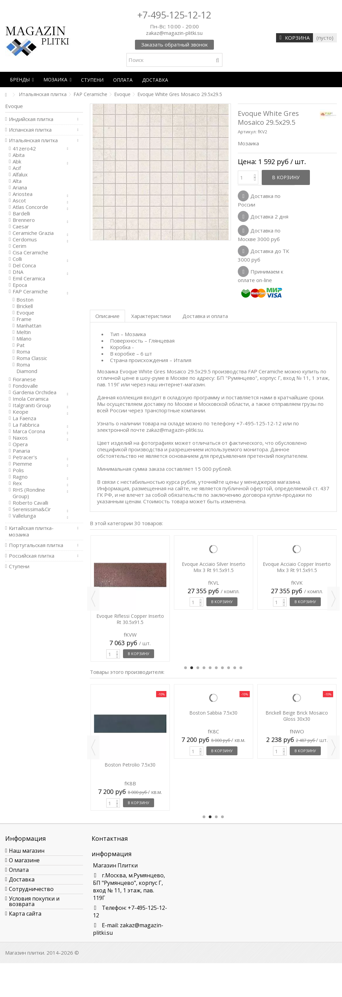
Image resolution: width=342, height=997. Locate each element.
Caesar (21, 226)
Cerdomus (25, 239)
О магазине (24, 860)
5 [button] (210, 667)
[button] (22, 79)
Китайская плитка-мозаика (31, 531)
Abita (19, 155)
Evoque (25, 312)
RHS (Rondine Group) (29, 493)
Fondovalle (25, 386)
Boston (24, 299)
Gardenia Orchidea (34, 392)
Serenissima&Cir (32, 509)
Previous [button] (93, 599)
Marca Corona (29, 431)
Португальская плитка (36, 545)
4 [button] (204, 667)
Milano (23, 338)
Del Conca (24, 265)
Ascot (19, 200)
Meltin (23, 332)
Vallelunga (24, 516)
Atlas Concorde (30, 207)
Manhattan (28, 325)
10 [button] (241, 667)
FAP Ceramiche (30, 291)
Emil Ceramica (29, 278)
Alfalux (20, 174)
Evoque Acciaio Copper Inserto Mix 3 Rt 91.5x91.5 (297, 567)
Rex (17, 483)
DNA (18, 272)
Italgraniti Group (32, 405)
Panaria (21, 451)
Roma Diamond (26, 367)
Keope (20, 412)
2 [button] (191, 667)
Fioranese (24, 379)
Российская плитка (31, 556)
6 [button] (216, 667)
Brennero (24, 220)
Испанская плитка (30, 130)
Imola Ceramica (31, 399)
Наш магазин (26, 850)
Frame (23, 319)
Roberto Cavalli (30, 503)
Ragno (20, 477)
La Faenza (24, 418)
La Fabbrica (26, 425)
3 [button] (197, 667)
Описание (107, 316)
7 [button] (222, 667)
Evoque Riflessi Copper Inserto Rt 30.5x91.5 (130, 619)
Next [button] (333, 599)
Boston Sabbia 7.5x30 (213, 712)
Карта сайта (25, 913)
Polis (18, 470)
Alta (17, 181)
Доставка (22, 879)
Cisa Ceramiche (30, 252)
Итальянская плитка (33, 140)
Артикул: (247, 132)
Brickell (24, 306)
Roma (23, 351)
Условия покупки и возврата (34, 901)
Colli (17, 259)
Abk (17, 161)
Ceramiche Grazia (33, 233)
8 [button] (228, 667)
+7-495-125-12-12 (174, 15)
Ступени (19, 566)
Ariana (20, 187)
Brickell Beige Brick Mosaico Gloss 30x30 (296, 715)
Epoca (20, 285)
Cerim (19, 246)
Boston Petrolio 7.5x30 (130, 764)
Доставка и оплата (205, 316)
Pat (20, 345)
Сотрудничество (31, 889)
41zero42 (24, 148)
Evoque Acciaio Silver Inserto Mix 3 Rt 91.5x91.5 (213, 567)
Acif (17, 168)
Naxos (20, 438)
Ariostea (22, 194)
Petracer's (25, 457)
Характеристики (151, 316)
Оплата (19, 870)
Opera (20, 444)
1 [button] (185, 667)
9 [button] (234, 667)
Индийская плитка (31, 119)
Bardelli (21, 213)
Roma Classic (31, 358)
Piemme (22, 464)
